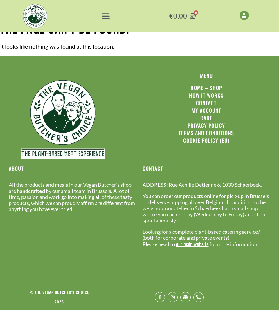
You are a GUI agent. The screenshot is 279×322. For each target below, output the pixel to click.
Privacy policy (206, 137)
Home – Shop (206, 100)
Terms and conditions (206, 145)
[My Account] (244, 15)
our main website (192, 256)
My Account (206, 122)
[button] (105, 16)
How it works (206, 107)
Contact (206, 115)
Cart (206, 130)
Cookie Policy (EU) (206, 152)
